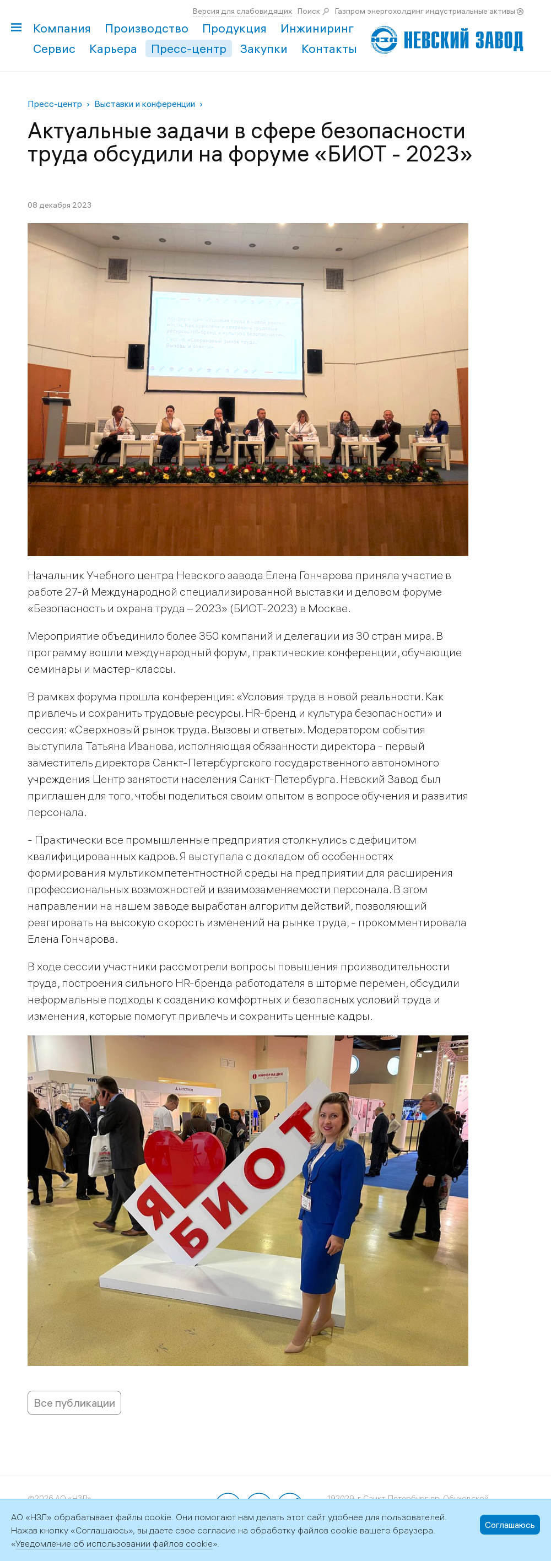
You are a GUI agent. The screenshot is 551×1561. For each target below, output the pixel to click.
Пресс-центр (188, 48)
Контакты (329, 48)
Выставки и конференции (144, 103)
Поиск (309, 11)
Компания (62, 28)
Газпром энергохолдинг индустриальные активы (425, 11)
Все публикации (74, 1402)
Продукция (234, 28)
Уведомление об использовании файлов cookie (114, 1543)
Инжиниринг (317, 28)
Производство (146, 28)
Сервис (54, 48)
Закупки (264, 48)
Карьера (113, 48)
